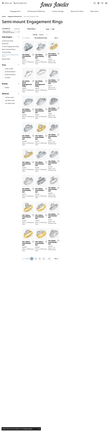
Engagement (15, 11)
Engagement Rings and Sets (15, 16)
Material (5, 93)
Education (95, 11)
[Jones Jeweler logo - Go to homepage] (54, 4)
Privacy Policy (27, 428)
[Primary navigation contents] (54, 11)
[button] (94, 3)
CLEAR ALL (17, 28)
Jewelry (4, 16)
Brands (5, 84)
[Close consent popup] (39, 428)
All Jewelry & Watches (36, 11)
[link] (7, 3)
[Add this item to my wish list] (48, 70)
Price (4, 65)
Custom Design (58, 11)
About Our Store (77, 11)
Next (103, 38)
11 (73, 345)
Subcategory (7, 37)
